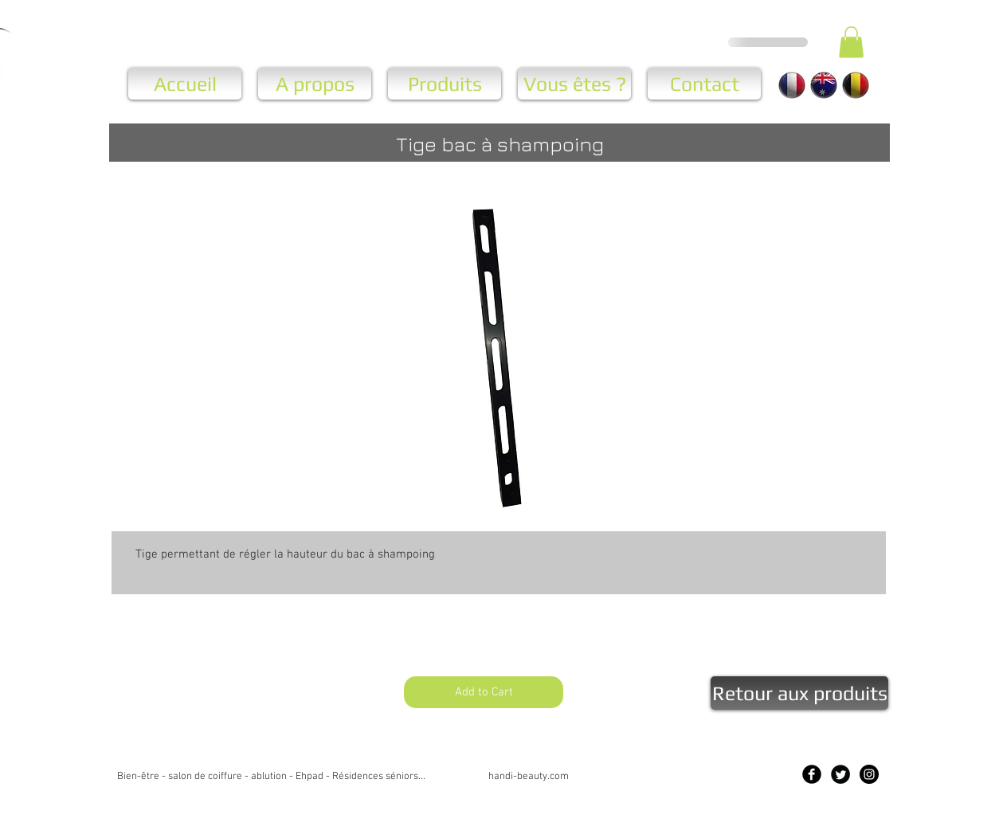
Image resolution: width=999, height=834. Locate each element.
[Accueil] (184, 84)
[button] (851, 41)
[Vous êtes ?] (574, 84)
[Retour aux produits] (799, 693)
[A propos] (314, 84)
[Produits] (444, 84)
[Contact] (704, 84)
